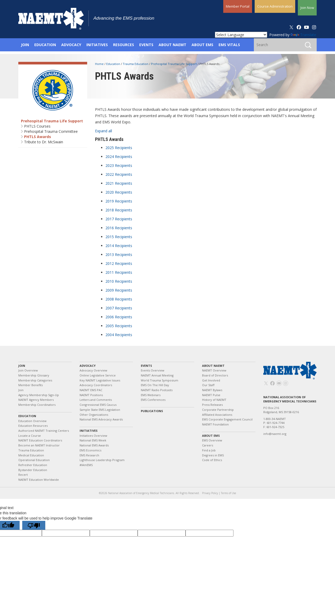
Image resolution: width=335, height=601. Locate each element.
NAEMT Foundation (215, 424)
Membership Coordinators (36, 405)
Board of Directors (215, 375)
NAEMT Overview (214, 370)
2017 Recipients (118, 218)
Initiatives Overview (93, 436)
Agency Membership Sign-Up (38, 395)
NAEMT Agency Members (36, 400)
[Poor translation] (33, 525)
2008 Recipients (118, 299)
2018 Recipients (118, 209)
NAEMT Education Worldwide (38, 480)
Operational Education (34, 460)
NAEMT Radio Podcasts (156, 390)
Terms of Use (228, 493)
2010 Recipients (118, 281)
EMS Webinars (150, 395)
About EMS (211, 436)
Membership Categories (35, 380)
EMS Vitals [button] (229, 44)
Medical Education (31, 455)
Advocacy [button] (71, 44)
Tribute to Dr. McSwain (43, 141)
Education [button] (45, 44)
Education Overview (32, 421)
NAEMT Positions (91, 395)
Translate (303, 34)
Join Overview (28, 370)
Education (113, 64)
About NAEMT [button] (172, 44)
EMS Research (89, 455)
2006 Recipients (118, 316)
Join (21, 366)
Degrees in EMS (213, 455)
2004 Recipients (118, 334)
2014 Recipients (118, 245)
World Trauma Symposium (159, 380)
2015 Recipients (118, 236)
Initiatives (89, 431)
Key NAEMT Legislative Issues (100, 380)
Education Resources (33, 426)
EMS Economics (90, 450)
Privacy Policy (210, 493)
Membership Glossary (33, 375)
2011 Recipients (118, 272)
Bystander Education (32, 470)
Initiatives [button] (97, 44)
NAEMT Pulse (211, 395)
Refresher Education (32, 465)
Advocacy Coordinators (96, 385)
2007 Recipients (118, 307)
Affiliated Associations (217, 415)
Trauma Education (136, 64)
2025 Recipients (118, 147)
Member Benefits (30, 385)
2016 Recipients (118, 227)
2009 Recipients (118, 290)
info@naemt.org (274, 434)
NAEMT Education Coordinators (40, 440)
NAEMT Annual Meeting (157, 375)
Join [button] (25, 44)
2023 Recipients (118, 165)
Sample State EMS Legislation (100, 410)
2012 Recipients (118, 263)
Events (146, 366)
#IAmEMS (86, 465)
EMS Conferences (153, 400)
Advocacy (88, 366)
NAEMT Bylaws (212, 390)
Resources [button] (123, 44)
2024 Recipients (118, 156)
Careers (207, 445)
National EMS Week (93, 440)
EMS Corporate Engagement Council (227, 419)
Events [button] (146, 44)
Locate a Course (29, 436)
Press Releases (212, 405)
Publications (152, 411)
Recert (23, 475)
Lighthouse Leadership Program (102, 460)
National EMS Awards (94, 445)
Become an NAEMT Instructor (39, 445)
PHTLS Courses (37, 126)
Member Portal (237, 6)
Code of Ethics (212, 460)
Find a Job (209, 450)
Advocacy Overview (93, 370)
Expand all (103, 130)
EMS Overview (212, 440)
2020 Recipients (118, 192)
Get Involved (211, 380)
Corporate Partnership (218, 410)
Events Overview (152, 370)
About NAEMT (213, 366)
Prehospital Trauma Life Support (52, 120)
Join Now (307, 7)
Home (99, 64)
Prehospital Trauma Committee (51, 131)
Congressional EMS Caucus (98, 405)
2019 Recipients (118, 201)
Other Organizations (94, 415)
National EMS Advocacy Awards (101, 419)
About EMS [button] (202, 44)
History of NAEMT (214, 400)
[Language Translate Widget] (241, 35)
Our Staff (208, 385)
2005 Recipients (118, 325)
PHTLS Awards (37, 136)
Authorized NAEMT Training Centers (43, 431)
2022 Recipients (118, 174)
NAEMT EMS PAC (91, 390)
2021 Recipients (118, 183)
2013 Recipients (118, 254)
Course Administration (275, 6)
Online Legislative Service (98, 375)
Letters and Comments (96, 400)
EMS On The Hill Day (155, 385)
